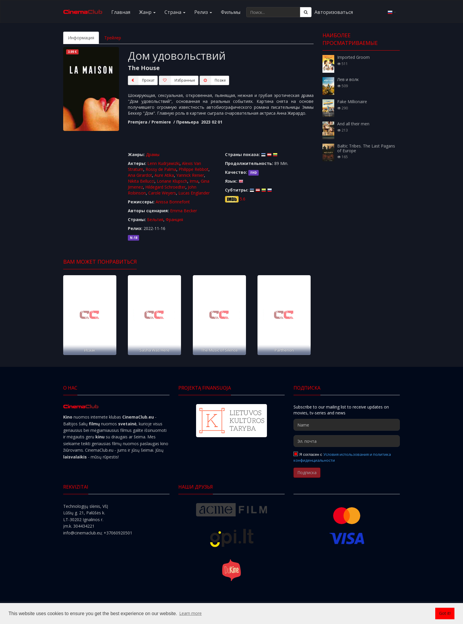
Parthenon (284, 350)
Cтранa (174, 12)
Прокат (141, 80)
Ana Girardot (140, 175)
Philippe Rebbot (193, 169)
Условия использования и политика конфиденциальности (342, 457)
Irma (194, 181)
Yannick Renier (190, 175)
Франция (174, 219)
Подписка (307, 472)
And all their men (353, 124)
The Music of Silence (219, 350)
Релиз (203, 12)
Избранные (177, 80)
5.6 (242, 199)
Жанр (147, 12)
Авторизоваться (333, 12)
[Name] (347, 425)
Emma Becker (183, 210)
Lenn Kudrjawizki (163, 163)
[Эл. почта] (347, 441)
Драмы (152, 154)
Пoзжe (213, 80)
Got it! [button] (445, 613)
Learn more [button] (190, 613)
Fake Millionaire (352, 101)
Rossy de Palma (161, 169)
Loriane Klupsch (172, 181)
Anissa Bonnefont (173, 202)
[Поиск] (306, 12)
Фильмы (230, 12)
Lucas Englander (194, 193)
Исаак (89, 350)
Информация (81, 37)
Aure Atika (164, 175)
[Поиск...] (273, 12)
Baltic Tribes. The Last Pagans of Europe (366, 148)
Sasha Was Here (154, 350)
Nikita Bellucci (141, 181)
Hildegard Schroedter (165, 187)
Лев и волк (348, 79)
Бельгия (155, 219)
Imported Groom (353, 57)
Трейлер (112, 37)
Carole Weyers (162, 193)
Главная (120, 12)
